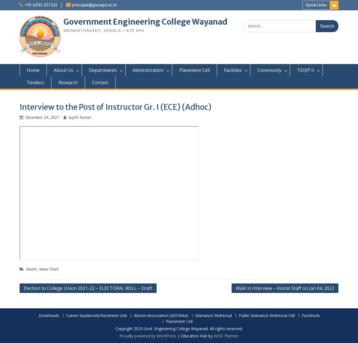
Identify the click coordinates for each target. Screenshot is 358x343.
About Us (63, 70)
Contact (100, 82)
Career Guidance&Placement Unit (96, 316)
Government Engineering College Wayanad (145, 22)
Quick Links (316, 5)
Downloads (49, 316)
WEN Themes (226, 336)
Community (269, 70)
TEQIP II (305, 70)
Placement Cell (194, 70)
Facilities (233, 70)
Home (33, 70)
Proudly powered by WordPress (147, 336)
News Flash (49, 269)
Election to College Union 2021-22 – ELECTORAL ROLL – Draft (88, 288)
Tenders (35, 82)
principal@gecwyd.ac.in (94, 5)
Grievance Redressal (213, 316)
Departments (103, 70)
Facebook (311, 316)
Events (31, 269)
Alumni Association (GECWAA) (161, 316)
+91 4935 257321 (41, 5)
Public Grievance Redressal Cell (267, 316)
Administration (148, 70)
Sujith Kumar (80, 117)
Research (68, 82)
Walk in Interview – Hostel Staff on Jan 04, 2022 (285, 288)
